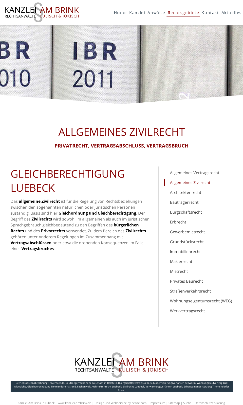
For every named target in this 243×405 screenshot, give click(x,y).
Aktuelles (232, 12)
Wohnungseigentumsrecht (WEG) (201, 301)
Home (120, 12)
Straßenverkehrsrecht (190, 291)
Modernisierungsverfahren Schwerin (174, 383)
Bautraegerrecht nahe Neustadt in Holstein (91, 383)
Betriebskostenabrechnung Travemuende (40, 383)
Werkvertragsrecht (187, 310)
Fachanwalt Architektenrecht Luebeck (99, 386)
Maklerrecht (181, 261)
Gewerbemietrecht (187, 232)
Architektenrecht (185, 192)
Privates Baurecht (186, 281)
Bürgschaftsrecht (186, 212)
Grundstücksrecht (187, 241)
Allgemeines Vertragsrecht (194, 172)
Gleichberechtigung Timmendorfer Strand (51, 386)
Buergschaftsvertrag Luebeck (135, 383)
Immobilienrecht (185, 251)
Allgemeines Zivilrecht (190, 182)
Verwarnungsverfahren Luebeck (164, 386)
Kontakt (210, 12)
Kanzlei (137, 12)
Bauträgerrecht (184, 202)
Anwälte (156, 12)
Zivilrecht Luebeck (133, 386)
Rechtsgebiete (183, 12)
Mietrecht (179, 271)
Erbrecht (178, 222)
